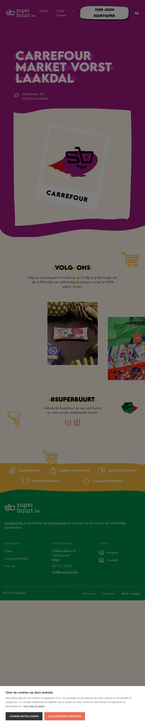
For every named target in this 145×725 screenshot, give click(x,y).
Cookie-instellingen (24, 716)
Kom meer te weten (34, 706)
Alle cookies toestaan (64, 716)
